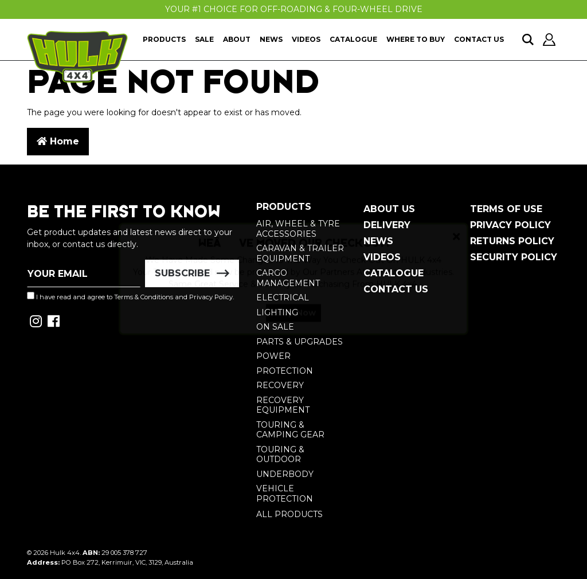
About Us (389, 209)
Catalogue (353, 39)
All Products (289, 514)
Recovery (280, 385)
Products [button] (164, 39)
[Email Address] (83, 273)
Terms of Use (506, 209)
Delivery (386, 225)
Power (273, 356)
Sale (204, 39)
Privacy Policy (510, 225)
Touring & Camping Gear (290, 430)
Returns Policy (512, 241)
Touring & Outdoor (280, 454)
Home (58, 141)
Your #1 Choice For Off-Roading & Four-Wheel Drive (293, 9)
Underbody (285, 474)
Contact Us (479, 39)
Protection (284, 371)
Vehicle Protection (284, 493)
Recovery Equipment (283, 405)
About (237, 39)
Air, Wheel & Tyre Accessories (298, 228)
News (271, 39)
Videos (306, 39)
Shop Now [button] (293, 323)
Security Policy (513, 257)
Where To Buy (415, 39)
